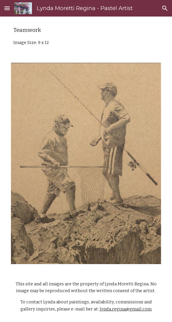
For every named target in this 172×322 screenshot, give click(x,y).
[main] (86, 36)
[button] (7, 8)
